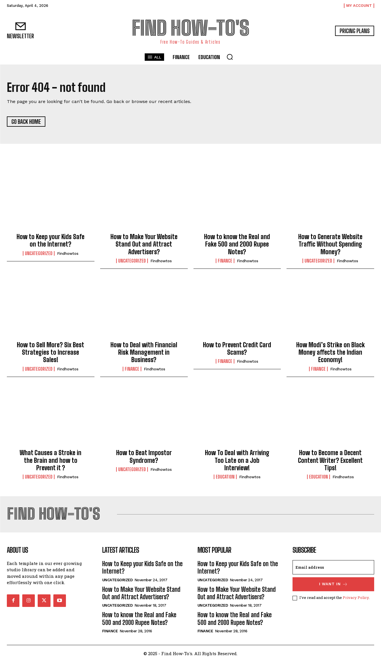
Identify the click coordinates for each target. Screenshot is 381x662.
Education (225, 477)
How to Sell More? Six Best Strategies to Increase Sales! (50, 352)
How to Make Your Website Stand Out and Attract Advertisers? (144, 244)
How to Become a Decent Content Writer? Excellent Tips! (330, 460)
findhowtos (67, 253)
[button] (230, 57)
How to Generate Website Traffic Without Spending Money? (330, 244)
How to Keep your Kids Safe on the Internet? (50, 240)
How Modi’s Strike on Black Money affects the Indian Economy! (330, 352)
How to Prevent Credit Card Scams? (237, 348)
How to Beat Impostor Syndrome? (144, 456)
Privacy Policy (356, 598)
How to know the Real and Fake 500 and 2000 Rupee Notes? (237, 244)
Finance (225, 261)
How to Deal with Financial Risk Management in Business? (143, 352)
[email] (333, 567)
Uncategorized (39, 253)
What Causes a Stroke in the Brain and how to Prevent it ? (50, 460)
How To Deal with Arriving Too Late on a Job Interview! (237, 460)
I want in (333, 584)
